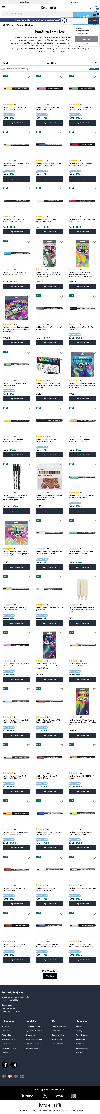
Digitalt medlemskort (34, 1031)
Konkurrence (57, 1039)
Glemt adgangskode (34, 1039)
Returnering (80, 1039)
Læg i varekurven (16, 123)
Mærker (11, 25)
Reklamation (81, 1044)
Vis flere (50, 976)
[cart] (96, 7)
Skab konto (30, 1035)
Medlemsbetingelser (33, 1044)
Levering (79, 1031)
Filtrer (54, 63)
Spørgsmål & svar (9, 1039)
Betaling (79, 1026)
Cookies (5, 1053)
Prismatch (56, 1031)
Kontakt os (6, 1026)
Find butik (6, 1031)
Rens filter (94, 68)
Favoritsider (6, 1035)
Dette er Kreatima (59, 1026)
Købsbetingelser (82, 1048)
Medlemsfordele (32, 1048)
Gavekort (79, 1053)
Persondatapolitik (9, 1048)
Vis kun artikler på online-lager (18, 69)
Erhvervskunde (7, 1044)
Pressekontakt (57, 1044)
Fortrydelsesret (82, 1035)
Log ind (86, 39)
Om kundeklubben (33, 1026)
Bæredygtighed (58, 1035)
